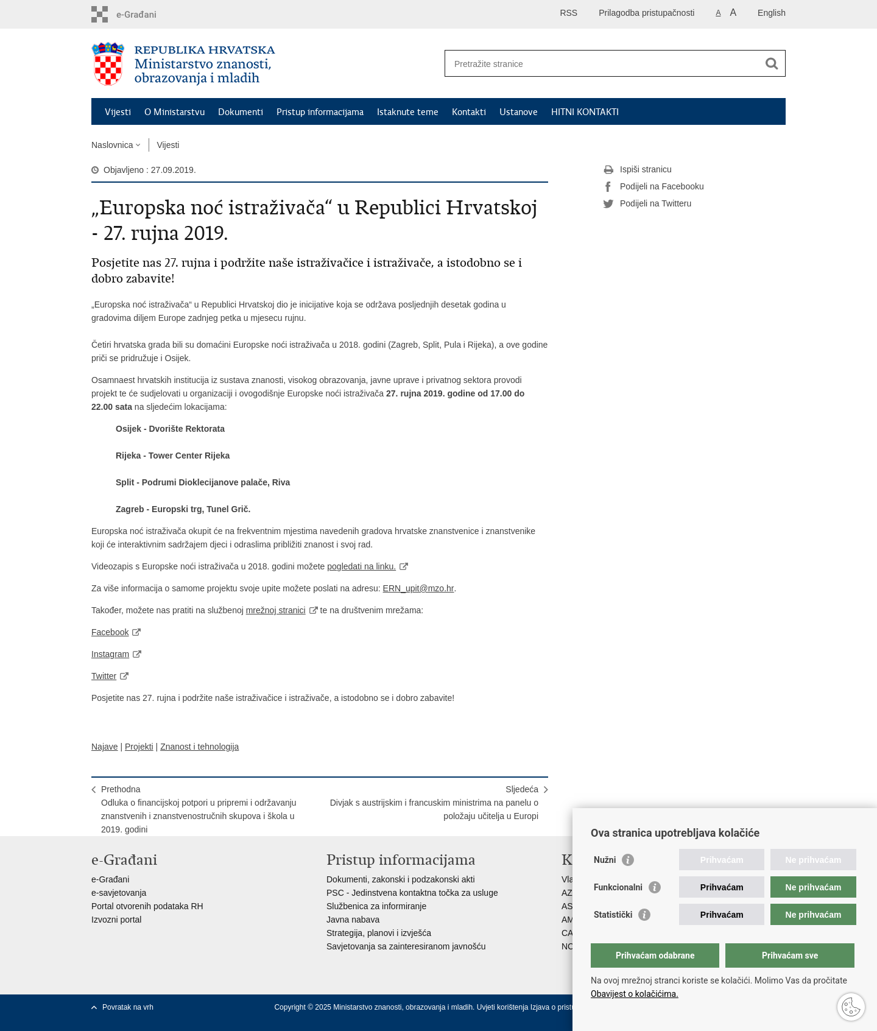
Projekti (139, 746)
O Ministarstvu (174, 112)
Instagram (110, 654)
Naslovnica (112, 145)
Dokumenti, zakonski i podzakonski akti (400, 879)
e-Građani (110, 879)
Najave (104, 746)
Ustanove (518, 112)
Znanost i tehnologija (199, 746)
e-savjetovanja (118, 893)
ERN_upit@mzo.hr (418, 588)
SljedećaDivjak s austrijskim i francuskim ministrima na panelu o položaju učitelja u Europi (434, 802)
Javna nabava (352, 919)
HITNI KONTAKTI (585, 112)
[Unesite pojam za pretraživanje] (602, 64)
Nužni (605, 860)
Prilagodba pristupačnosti (646, 13)
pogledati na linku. (361, 566)
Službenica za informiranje (376, 906)
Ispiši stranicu (637, 169)
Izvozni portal (116, 919)
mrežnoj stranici (276, 610)
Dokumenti (240, 112)
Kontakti (469, 112)
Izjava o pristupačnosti (566, 1007)
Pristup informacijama (320, 112)
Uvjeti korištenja (503, 1007)
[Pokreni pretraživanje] (771, 63)
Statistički (613, 915)
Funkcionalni (618, 887)
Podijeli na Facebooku (653, 186)
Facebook (110, 632)
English (772, 13)
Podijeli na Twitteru (647, 204)
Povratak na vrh (127, 1007)
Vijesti (118, 112)
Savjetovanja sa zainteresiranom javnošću (405, 946)
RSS (568, 13)
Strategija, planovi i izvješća (378, 933)
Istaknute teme (407, 112)
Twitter (103, 676)
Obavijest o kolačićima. (634, 994)
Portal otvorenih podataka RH (147, 906)
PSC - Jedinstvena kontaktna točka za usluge (412, 893)
